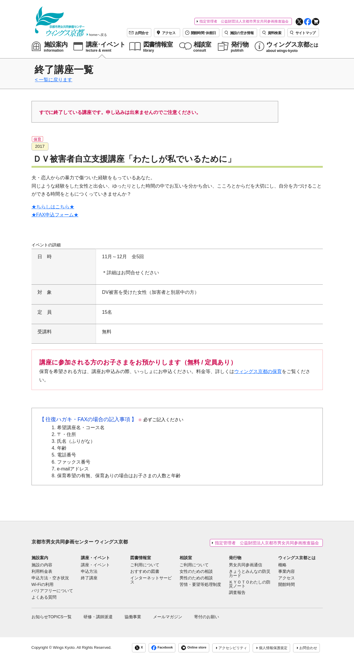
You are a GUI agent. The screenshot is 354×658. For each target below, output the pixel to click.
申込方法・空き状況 (50, 578)
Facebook (162, 647)
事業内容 (286, 572)
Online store (193, 647)
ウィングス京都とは (297, 557)
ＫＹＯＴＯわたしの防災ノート (249, 584)
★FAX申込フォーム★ (55, 214)
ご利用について (144, 565)
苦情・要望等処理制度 (200, 585)
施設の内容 (42, 565)
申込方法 (89, 572)
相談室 (186, 557)
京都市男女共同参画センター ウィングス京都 (80, 541)
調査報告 (237, 593)
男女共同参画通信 (245, 565)
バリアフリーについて (52, 591)
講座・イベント (95, 557)
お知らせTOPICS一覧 (52, 616)
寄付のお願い (206, 616)
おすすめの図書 (144, 572)
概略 (282, 565)
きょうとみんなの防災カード (249, 574)
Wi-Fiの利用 (43, 585)
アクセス (286, 578)
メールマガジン (167, 616)
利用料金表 (42, 572)
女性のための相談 (196, 572)
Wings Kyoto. (64, 647)
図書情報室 (140, 557)
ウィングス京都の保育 (258, 371)
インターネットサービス (151, 580)
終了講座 (89, 578)
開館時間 (286, 585)
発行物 (235, 557)
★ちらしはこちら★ (53, 206)
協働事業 (133, 616)
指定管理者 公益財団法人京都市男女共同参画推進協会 (244, 21)
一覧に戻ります (55, 79)
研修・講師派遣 (98, 616)
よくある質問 (44, 597)
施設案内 (40, 557)
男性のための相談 (196, 578)
